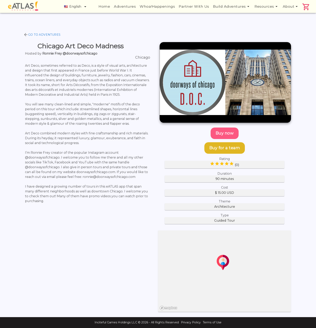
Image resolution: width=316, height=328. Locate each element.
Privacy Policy (191, 322)
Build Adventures (232, 6)
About (291, 6)
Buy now (224, 133)
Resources (267, 6)
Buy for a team (224, 147)
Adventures (125, 6)
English (76, 6)
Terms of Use (212, 322)
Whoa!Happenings (157, 6)
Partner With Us (194, 6)
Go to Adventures (41, 34)
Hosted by (61, 53)
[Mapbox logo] (168, 308)
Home (104, 6)
